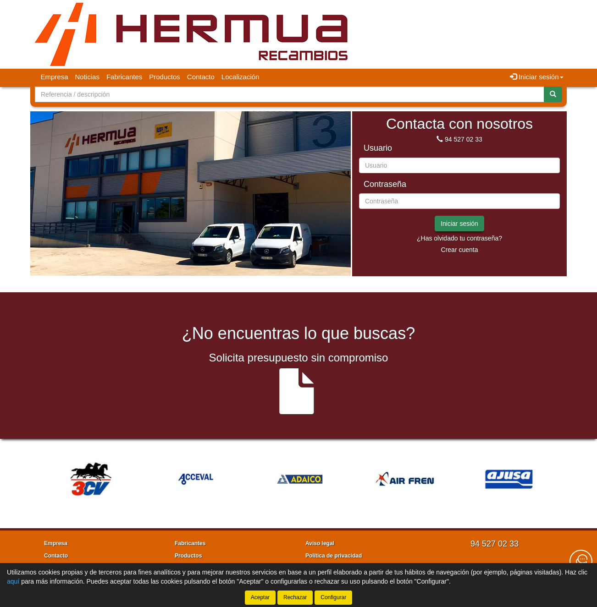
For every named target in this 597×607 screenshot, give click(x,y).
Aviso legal (319, 543)
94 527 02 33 (463, 139)
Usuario (378, 148)
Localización (240, 77)
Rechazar (295, 597)
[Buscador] (289, 94)
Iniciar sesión (459, 223)
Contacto (201, 77)
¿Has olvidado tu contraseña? (459, 238)
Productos (164, 77)
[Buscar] (553, 94)
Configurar (333, 597)
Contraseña (385, 184)
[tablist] (190, 181)
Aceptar (260, 597)
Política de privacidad (333, 555)
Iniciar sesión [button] (537, 77)
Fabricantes (124, 77)
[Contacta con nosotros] (580, 561)
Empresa (54, 77)
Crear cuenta (459, 249)
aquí (13, 581)
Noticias (87, 77)
